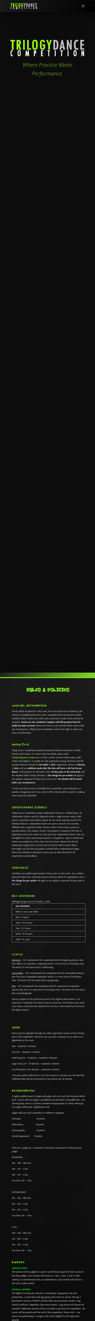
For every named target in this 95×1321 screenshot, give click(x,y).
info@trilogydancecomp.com (25, 757)
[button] (83, 8)
